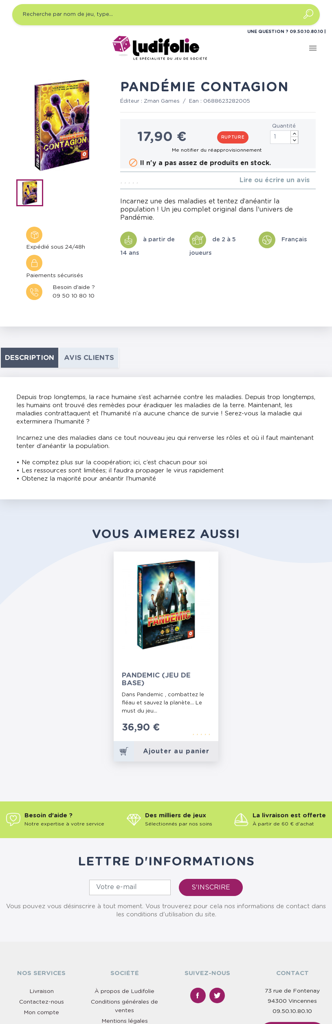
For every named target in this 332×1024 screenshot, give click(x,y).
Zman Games (162, 101)
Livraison (41, 991)
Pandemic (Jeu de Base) (156, 679)
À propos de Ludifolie (124, 991)
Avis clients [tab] (89, 357)
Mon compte (41, 1012)
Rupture (233, 137)
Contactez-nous (41, 1002)
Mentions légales (124, 1021)
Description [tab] (29, 357)
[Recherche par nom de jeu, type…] (166, 14)
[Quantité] (284, 137)
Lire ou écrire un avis (275, 180)
